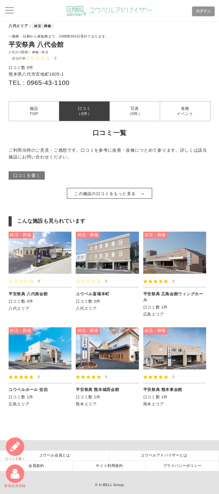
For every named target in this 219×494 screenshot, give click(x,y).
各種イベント (185, 111)
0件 (30, 68)
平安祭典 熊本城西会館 (97, 390)
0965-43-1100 (48, 82)
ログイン (203, 11)
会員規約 (36, 466)
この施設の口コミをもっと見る (105, 193)
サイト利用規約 (109, 466)
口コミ (15, 448)
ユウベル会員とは (54, 455)
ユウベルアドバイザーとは (164, 455)
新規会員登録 (15, 476)
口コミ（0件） (84, 111)
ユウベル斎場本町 (93, 294)
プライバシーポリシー (182, 466)
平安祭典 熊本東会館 (162, 390)
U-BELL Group (111, 485)
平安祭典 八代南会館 (28, 294)
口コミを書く (26, 175)
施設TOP (34, 111)
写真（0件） (134, 111)
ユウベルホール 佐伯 (28, 390)
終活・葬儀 (42, 26)
